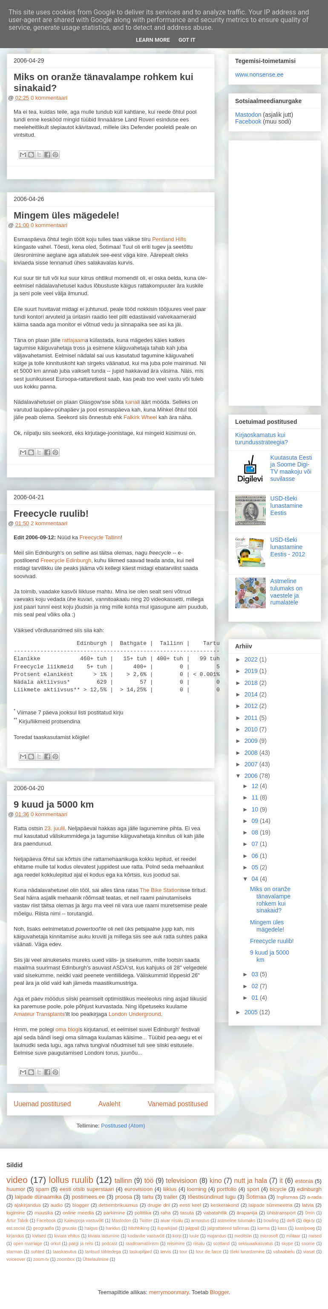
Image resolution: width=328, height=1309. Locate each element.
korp (177, 1236)
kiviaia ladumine (103, 1236)
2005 (252, 1012)
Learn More (153, 40)
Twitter (145, 1220)
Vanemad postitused (178, 1104)
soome (308, 1243)
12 (255, 786)
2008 (252, 752)
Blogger (219, 1292)
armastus (200, 1220)
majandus (216, 1236)
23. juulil (54, 828)
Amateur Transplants (39, 1014)
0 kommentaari (49, 98)
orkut (55, 1243)
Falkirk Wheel (140, 417)
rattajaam (73, 340)
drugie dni (159, 1205)
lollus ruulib (71, 1180)
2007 (252, 764)
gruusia (69, 1228)
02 (255, 986)
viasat (309, 1251)
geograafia (43, 1228)
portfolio (226, 1189)
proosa (123, 1197)
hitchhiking (138, 1228)
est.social (15, 1228)
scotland (221, 1243)
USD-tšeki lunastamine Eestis (286, 505)
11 (255, 797)
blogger (80, 1205)
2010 (252, 729)
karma (263, 1228)
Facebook (248, 121)
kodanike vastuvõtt (146, 1236)
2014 (252, 694)
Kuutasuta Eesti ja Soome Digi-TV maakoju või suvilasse (291, 468)
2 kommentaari (49, 523)
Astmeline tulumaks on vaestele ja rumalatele (286, 592)
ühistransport (281, 1212)
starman (14, 1251)
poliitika (143, 1212)
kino (216, 1180)
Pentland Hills (169, 239)
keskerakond (225, 1205)
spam (42, 1189)
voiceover (15, 1259)
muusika (44, 1212)
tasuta (187, 1212)
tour (183, 1251)
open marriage (27, 1243)
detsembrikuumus (118, 1205)
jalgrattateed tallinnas (228, 1228)
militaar (293, 1236)
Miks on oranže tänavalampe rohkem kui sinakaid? (270, 900)
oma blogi (67, 1029)
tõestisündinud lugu (212, 1197)
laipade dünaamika (38, 1197)
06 (255, 855)
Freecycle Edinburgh (65, 560)
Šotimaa (256, 1197)
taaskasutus (64, 1251)
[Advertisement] (274, 271)
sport (253, 1189)
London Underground (135, 1014)
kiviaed (39, 1236)
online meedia (78, 1212)
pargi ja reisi (81, 1243)
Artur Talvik (17, 1220)
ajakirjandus (27, 1205)
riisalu (199, 1243)
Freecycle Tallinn (100, 537)
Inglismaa (287, 1197)
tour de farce (209, 1251)
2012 (252, 705)
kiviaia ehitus (67, 1236)
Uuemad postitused (42, 1104)
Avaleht (109, 1104)
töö (149, 1180)
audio (57, 1205)
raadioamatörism (142, 1243)
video (17, 1180)
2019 (252, 670)
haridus (113, 1228)
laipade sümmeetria (271, 1205)
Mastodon (248, 114)
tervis (166, 1251)
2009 (252, 740)
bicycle (278, 1189)
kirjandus (15, 1236)
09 (255, 820)
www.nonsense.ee (259, 74)
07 (255, 843)
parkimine (114, 1212)
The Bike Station (160, 890)
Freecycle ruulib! (51, 513)
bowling (271, 1220)
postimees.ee (88, 1197)
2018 (252, 682)
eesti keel (190, 1205)
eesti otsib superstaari (87, 1189)
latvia (308, 1205)
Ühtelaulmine (96, 1259)
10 (255, 809)
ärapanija (247, 1212)
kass (282, 1228)
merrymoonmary (169, 1292)
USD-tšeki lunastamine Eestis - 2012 (287, 547)
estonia (304, 1181)
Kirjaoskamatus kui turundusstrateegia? (261, 439)
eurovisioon (138, 1189)
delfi (291, 1220)
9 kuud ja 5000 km (54, 804)
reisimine (176, 1243)
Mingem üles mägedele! (66, 215)
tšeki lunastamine (247, 1251)
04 (255, 878)
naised (315, 1236)
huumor (15, 1189)
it (281, 1180)
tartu (147, 1197)
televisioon (181, 1180)
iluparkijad (167, 1228)
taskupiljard (140, 1251)
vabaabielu (283, 1251)
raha (165, 1212)
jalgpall (192, 1228)
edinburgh (309, 1189)
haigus (91, 1228)
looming (197, 1189)
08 (255, 832)
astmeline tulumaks (237, 1220)
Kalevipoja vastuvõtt (84, 1220)
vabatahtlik (215, 1212)
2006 (252, 775)
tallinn (123, 1180)
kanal (131, 402)
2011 (252, 717)
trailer (171, 1197)
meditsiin (243, 1236)
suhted (37, 1251)
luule (194, 1236)
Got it (187, 40)
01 (255, 997)
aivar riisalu (172, 1220)
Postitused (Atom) (123, 1125)
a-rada (314, 1197)
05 (255, 867)
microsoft (269, 1236)
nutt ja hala (251, 1180)
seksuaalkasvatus (255, 1243)
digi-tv (309, 1220)
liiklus (170, 1189)
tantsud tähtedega (103, 1251)
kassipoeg (305, 1228)
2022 (252, 659)
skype (287, 1243)
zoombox (66, 1259)
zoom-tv (41, 1259)
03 (255, 974)
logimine (15, 1212)
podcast (109, 1243)
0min (310, 1213)
